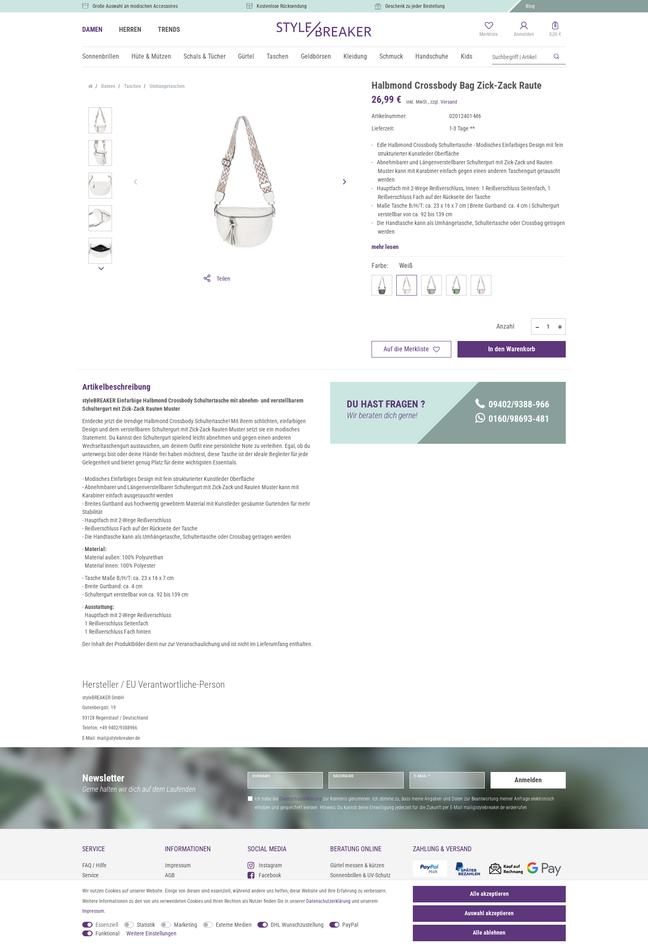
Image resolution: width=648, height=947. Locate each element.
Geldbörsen (316, 56)
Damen (107, 86)
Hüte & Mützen (151, 56)
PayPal (350, 924)
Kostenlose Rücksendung (282, 6)
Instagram (265, 865)
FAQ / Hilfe (94, 865)
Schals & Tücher (204, 56)
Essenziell (106, 924)
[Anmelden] (524, 29)
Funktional (107, 933)
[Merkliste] (488, 29)
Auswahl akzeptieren (489, 913)
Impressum (178, 865)
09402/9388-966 (512, 404)
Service (90, 875)
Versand (449, 102)
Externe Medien (234, 924)
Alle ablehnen (489, 932)
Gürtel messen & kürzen (357, 865)
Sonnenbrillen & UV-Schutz (360, 875)
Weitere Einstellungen (151, 933)
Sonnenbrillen (100, 56)
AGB (170, 875)
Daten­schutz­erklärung (328, 901)
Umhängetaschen (166, 86)
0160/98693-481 (512, 419)
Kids (466, 56)
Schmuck (391, 56)
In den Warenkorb (511, 349)
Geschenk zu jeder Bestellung (415, 6)
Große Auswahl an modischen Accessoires (135, 6)
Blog (530, 6)
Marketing (185, 924)
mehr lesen (385, 247)
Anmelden (528, 780)
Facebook (264, 874)
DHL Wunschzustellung (297, 924)
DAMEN (92, 29)
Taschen (277, 56)
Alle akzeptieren (489, 893)
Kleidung (355, 56)
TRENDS (169, 29)
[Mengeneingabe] (548, 326)
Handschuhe (431, 56)
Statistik (146, 924)
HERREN (130, 29)
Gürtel (246, 56)
